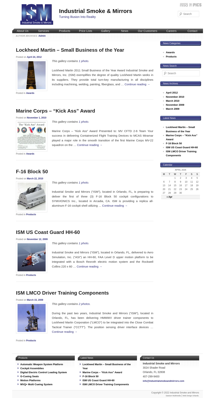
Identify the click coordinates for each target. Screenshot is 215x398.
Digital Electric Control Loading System (43, 372)
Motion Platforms (30, 380)
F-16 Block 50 (32, 171)
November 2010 (175, 96)
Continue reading (137, 84)
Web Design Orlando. (191, 396)
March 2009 (173, 108)
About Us (23, 30)
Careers (171, 30)
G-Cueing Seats (29, 376)
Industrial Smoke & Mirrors (95, 11)
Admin (42, 36)
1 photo (83, 61)
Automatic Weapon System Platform (41, 364)
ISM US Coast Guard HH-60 (48, 232)
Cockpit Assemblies (32, 368)
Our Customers (147, 30)
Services (43, 30)
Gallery (105, 30)
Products (64, 30)
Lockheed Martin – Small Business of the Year (70, 50)
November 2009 (175, 104)
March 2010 (173, 100)
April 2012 (172, 92)
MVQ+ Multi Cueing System (36, 384)
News (124, 30)
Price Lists (85, 30)
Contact (192, 30)
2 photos (84, 303)
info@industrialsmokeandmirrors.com (163, 381)
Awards (30, 93)
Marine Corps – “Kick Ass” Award (55, 111)
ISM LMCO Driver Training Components (62, 293)
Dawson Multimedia (173, 396)
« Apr (169, 197)
